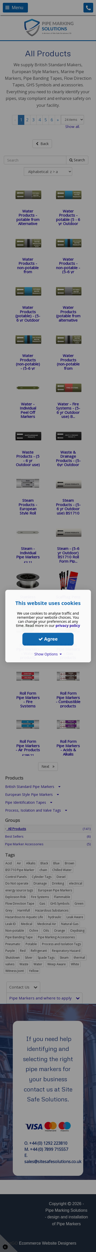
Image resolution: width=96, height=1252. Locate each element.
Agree (48, 639)
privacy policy (68, 625)
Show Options (48, 654)
